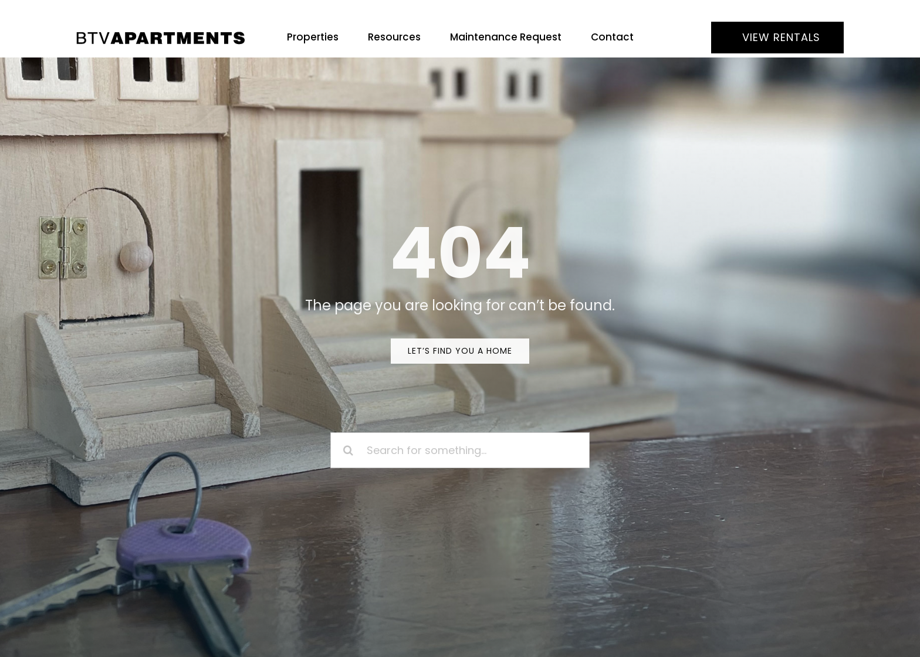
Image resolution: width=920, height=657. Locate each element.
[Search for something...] (460, 450)
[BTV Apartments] (160, 35)
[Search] (348, 450)
